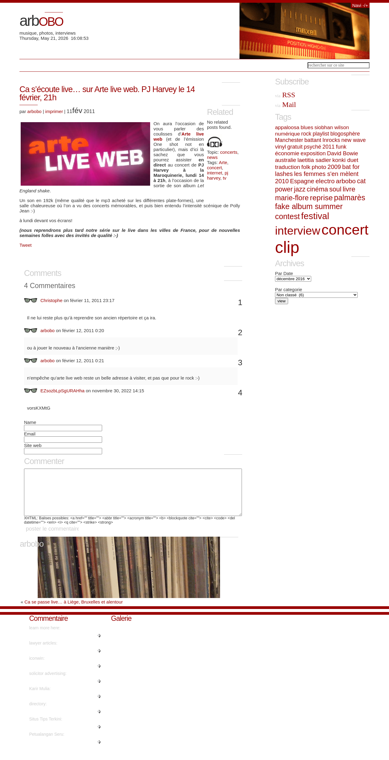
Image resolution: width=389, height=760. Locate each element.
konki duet (345, 160)
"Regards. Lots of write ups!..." (57, 659)
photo (319, 167)
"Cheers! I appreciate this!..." (56, 690)
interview (297, 230)
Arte (223, 162)
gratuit (294, 147)
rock (306, 134)
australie (285, 160)
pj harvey (217, 175)
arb (41, 20)
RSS (285, 95)
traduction (287, 167)
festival (315, 216)
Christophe (51, 300)
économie (287, 153)
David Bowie (342, 153)
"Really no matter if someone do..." (62, 750)
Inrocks (331, 140)
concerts (228, 152)
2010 (282, 181)
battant (313, 140)
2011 (328, 147)
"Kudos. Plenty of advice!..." (55, 720)
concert (214, 167)
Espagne (302, 181)
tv (224, 178)
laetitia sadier (314, 160)
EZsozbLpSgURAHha (62, 390)
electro (325, 180)
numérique (287, 134)
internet (214, 172)
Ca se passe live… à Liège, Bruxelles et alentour (74, 611)
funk (341, 146)
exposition (313, 153)
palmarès (349, 197)
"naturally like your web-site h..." (59, 705)
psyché (312, 147)
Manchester (289, 140)
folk (306, 167)
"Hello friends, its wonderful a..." (59, 674)
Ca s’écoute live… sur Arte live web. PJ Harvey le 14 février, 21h (107, 93)
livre (349, 189)
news (212, 157)
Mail (285, 104)
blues (307, 127)
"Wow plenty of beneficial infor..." (60, 644)
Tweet (25, 245)
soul (335, 189)
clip (287, 247)
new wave (353, 140)
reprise (321, 198)
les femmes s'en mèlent (326, 173)
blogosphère (345, 134)
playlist (321, 134)
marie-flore (292, 198)
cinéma (317, 189)
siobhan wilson (332, 127)
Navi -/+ (360, 5)
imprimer (54, 111)
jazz (299, 189)
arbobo (34, 111)
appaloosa (287, 127)
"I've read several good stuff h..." (59, 735)
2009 (334, 166)
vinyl (280, 147)
